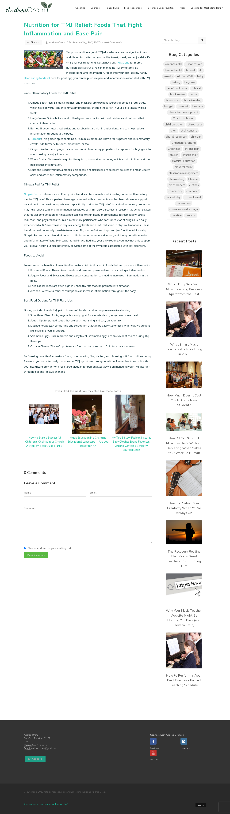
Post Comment (36, 555)
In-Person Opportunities (161, 8)
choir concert (189, 130)
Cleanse (193, 179)
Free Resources (133, 8)
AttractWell (185, 76)
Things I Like (112, 8)
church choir (190, 155)
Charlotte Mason (183, 118)
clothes (194, 185)
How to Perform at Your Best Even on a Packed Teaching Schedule (184, 680)
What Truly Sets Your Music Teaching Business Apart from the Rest (184, 289)
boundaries (173, 100)
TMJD (97, 42)
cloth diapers (177, 185)
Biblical (196, 88)
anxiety (168, 76)
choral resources (176, 137)
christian (196, 137)
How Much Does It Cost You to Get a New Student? (183, 400)
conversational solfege (183, 209)
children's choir (174, 124)
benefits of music (177, 88)
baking (176, 82)
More (183, 8)
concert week (193, 197)
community (175, 191)
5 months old (194, 64)
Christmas (174, 149)
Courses (95, 8)
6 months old (173, 70)
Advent (190, 70)
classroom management (184, 173)
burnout (183, 106)
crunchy (191, 215)
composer (192, 191)
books (193, 94)
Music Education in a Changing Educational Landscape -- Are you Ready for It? (88, 442)
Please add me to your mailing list (49, 548)
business (197, 106)
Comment (30, 508)
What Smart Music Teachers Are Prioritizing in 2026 (184, 349)
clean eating (79, 42)
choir (173, 130)
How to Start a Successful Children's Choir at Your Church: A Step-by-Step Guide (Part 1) (44, 442)
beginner (189, 82)
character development (183, 112)
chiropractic (195, 124)
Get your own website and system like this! (46, 804)
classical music (184, 167)
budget (168, 106)
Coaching (80, 8)
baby (200, 76)
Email (93, 492)
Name (27, 492)
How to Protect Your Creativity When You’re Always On (184, 508)
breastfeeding (192, 100)
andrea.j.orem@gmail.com (44, 748)
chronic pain (191, 149)
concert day (173, 197)
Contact (35, 758)
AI (200, 70)
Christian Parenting (184, 143)
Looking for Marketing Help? (207, 8)
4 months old (173, 64)
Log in (201, 805)
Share (33, 42)
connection (184, 203)
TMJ (90, 42)
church (174, 155)
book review (177, 94)
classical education (183, 161)
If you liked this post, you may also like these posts (88, 391)
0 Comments (113, 42)
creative (177, 215)
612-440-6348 (39, 744)
